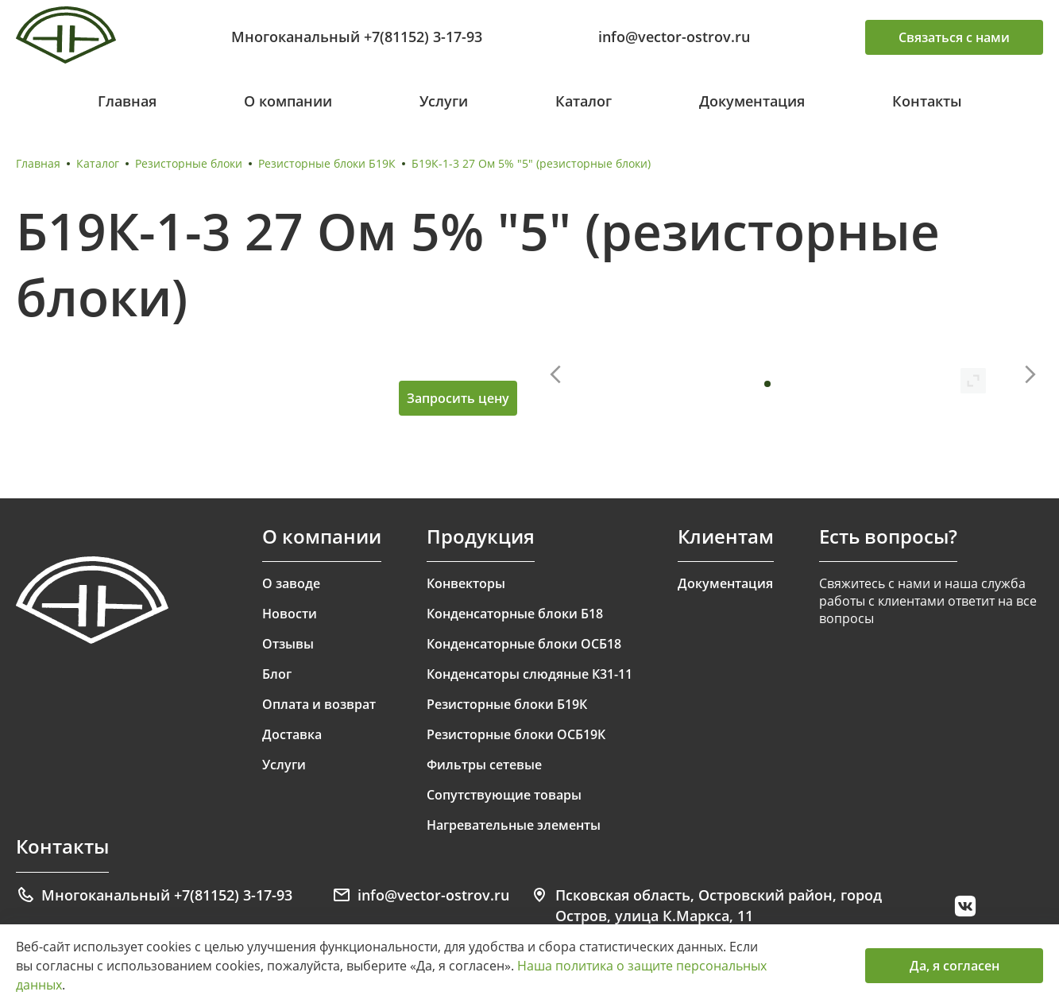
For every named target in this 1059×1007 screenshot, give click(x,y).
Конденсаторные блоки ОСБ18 (524, 644)
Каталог (583, 100)
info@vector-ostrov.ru (674, 36)
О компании (288, 100)
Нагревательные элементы (514, 825)
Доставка (292, 734)
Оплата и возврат (319, 704)
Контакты (927, 100)
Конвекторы (466, 583)
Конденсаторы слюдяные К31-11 (529, 674)
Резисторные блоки (188, 163)
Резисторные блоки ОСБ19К (516, 734)
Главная (127, 100)
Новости (289, 613)
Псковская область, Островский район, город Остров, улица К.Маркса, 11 (706, 905)
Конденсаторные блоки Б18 (515, 613)
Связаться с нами (954, 37)
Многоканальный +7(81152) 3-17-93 (356, 36)
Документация (752, 100)
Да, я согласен (954, 965)
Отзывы (288, 644)
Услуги (443, 100)
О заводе (291, 583)
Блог (277, 674)
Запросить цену (458, 398)
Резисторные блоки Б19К (327, 163)
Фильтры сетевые (484, 764)
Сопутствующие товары (504, 795)
